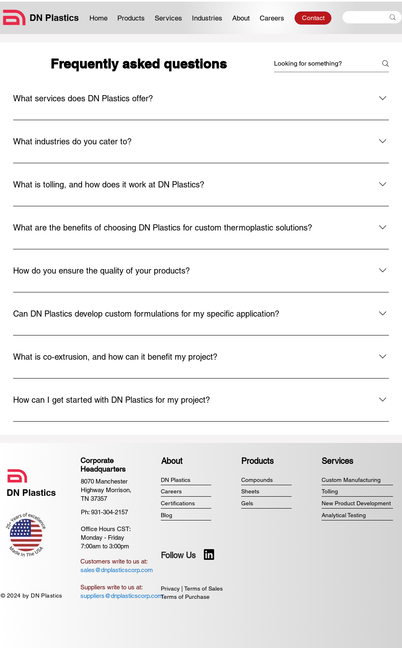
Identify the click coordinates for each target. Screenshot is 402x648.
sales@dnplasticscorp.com (116, 569)
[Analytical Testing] (357, 515)
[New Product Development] (357, 503)
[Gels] (266, 503)
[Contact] (313, 18)
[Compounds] (266, 480)
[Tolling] (357, 491)
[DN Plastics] (186, 480)
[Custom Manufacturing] (357, 480)
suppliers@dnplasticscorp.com (121, 595)
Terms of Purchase (185, 596)
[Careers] (186, 491)
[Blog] (186, 515)
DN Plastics (54, 17)
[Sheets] (266, 491)
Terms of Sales (203, 588)
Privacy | (172, 588)
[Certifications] (186, 503)
